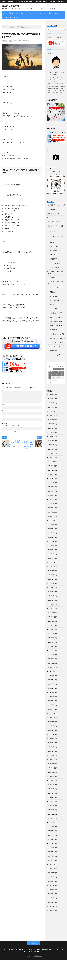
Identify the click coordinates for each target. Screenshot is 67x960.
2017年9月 (51, 826)
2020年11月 (51, 667)
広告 (51, 304)
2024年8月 (51, 478)
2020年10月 (51, 671)
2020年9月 (51, 675)
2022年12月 (51, 562)
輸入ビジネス (18, 40)
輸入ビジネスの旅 (10, 6)
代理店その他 (53, 308)
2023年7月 (51, 533)
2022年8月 (51, 579)
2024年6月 (51, 487)
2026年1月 (51, 407)
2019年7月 (51, 734)
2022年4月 (51, 596)
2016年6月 (51, 889)
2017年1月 (51, 860)
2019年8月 (51, 730)
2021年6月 (51, 638)
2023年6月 (51, 537)
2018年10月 (51, 772)
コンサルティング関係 (56, 338)
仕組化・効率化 (54, 325)
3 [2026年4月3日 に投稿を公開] (58, 369)
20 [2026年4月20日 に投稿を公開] (49, 377)
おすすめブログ (54, 355)
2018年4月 (51, 797)
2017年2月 (51, 856)
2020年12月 (51, 663)
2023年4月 (51, 545)
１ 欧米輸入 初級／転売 (55, 236)
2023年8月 (51, 529)
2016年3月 (51, 902)
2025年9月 (51, 424)
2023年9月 (51, 524)
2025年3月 (51, 449)
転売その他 (53, 267)
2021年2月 (51, 654)
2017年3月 (51, 852)
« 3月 (49, 382)
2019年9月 (51, 726)
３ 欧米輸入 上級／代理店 (56, 281)
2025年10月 (51, 419)
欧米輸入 (11, 41)
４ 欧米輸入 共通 (25, 40)
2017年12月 (51, 814)
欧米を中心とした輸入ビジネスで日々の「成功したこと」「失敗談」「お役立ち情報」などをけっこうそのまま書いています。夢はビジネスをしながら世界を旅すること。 (33, 2)
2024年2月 (51, 503)
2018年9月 (51, 776)
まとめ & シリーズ (58, 13)
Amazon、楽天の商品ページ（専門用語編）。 (14, 442)
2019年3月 (51, 751)
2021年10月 (51, 621)
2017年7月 (51, 835)
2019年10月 (51, 721)
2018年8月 (51, 780)
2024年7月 (51, 482)
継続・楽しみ (12, 40)
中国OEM (51, 209)
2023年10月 (51, 520)
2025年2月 (51, 453)
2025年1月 (51, 457)
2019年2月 (51, 755)
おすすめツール (7, 17)
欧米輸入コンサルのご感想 (44, 13)
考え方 (52, 329)
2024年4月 (51, 495)
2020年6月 (51, 688)
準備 (51, 242)
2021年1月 (51, 659)
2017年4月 (51, 847)
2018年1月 (51, 810)
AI (49, 217)
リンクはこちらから (56, 171)
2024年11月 (51, 466)
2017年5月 (51, 843)
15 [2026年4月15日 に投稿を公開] (54, 374)
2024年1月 (51, 508)
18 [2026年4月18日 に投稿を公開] (60, 374)
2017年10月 (51, 822)
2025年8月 (51, 428)
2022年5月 (51, 591)
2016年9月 (51, 877)
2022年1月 (51, 608)
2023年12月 (51, 512)
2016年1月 (51, 910)
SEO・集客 (53, 300)
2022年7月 (51, 583)
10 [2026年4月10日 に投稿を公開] (58, 371)
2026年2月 (51, 403)
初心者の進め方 (52, 213)
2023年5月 (51, 541)
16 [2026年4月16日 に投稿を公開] (56, 374)
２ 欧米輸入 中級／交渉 (55, 271)
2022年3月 (51, 600)
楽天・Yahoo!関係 (55, 287)
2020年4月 (51, 696)
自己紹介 (11, 13)
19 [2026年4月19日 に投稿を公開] (62, 374)
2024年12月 (51, 461)
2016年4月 (51, 898)
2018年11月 (51, 768)
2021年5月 (51, 642)
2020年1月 (51, 709)
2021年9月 (51, 625)
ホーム (4, 13)
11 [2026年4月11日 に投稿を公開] (60, 371)
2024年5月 (51, 491)
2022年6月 (51, 587)
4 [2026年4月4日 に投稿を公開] (60, 369)
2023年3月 (51, 549)
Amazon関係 (53, 250)
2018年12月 (51, 763)
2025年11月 (51, 415)
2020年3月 (51, 701)
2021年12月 (51, 612)
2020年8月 (51, 680)
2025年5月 (51, 440)
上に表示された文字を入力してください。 (12, 425)
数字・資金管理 (54, 321)
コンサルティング (30, 13)
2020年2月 (51, 705)
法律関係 (52, 259)
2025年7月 (51, 432)
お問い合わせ (19, 13)
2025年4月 (51, 445)
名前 (3, 404)
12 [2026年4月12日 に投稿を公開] (62, 371)
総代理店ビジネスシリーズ (55, 205)
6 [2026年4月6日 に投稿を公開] (49, 371)
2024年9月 (51, 474)
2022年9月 (51, 575)
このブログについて (55, 346)
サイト (3, 416)
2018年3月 (51, 801)
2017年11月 (51, 818)
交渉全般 (52, 277)
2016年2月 (51, 906)
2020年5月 (51, 692)
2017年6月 (51, 839)
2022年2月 (51, 604)
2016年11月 (51, 868)
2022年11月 (51, 566)
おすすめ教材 (53, 350)
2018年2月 (51, 805)
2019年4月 (51, 747)
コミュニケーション (55, 342)
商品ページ (53, 296)
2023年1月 (51, 558)
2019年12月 (51, 713)
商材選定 (52, 292)
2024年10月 (51, 470)
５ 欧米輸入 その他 (54, 334)
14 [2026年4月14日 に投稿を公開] (51, 374)
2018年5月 (51, 793)
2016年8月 (51, 881)
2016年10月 (51, 873)
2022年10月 (51, 570)
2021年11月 (51, 617)
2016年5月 (51, 893)
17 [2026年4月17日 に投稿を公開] (58, 374)
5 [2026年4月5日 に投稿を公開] (62, 369)
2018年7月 (51, 784)
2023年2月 (51, 554)
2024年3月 (51, 499)
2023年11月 (51, 516)
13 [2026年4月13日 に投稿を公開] (49, 374)
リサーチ (52, 246)
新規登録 (52, 254)
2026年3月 (51, 398)
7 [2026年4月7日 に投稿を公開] (51, 371)
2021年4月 (51, 646)
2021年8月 (51, 629)
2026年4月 (51, 394)
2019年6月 (51, 738)
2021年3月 (51, 650)
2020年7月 (51, 684)
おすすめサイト (18, 17)
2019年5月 (51, 742)
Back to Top (33, 943)
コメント (4, 390)
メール (4, 410)
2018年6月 (51, 789)
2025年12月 (51, 411)
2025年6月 (51, 436)
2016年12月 (51, 864)
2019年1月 (51, 759)
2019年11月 (51, 717)
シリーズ (50, 232)
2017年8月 (51, 831)
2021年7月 (51, 633)
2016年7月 (51, 885)
